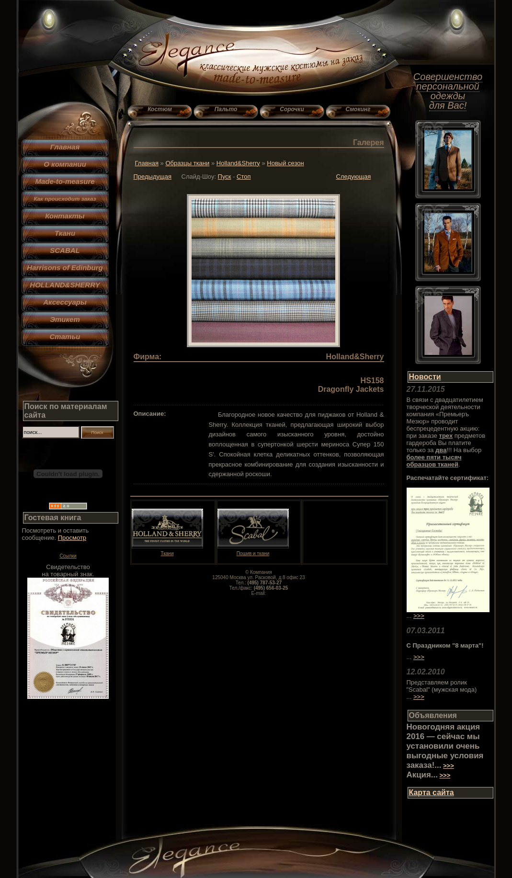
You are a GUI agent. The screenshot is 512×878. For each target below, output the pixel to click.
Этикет (65, 319)
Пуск (224, 176)
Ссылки (67, 556)
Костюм (160, 109)
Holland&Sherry (238, 163)
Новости (425, 377)
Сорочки (292, 109)
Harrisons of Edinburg (64, 267)
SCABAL (65, 250)
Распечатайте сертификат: (448, 477)
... (409, 657)
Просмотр (72, 537)
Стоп (243, 176)
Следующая (353, 176)
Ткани (65, 233)
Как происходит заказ (65, 198)
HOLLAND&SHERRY (65, 285)
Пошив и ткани (253, 551)
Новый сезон (285, 163)
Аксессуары (64, 302)
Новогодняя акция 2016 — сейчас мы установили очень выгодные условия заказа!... (445, 746)
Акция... (422, 774)
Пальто (226, 109)
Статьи (65, 336)
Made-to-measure (64, 181)
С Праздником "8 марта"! (445, 645)
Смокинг (358, 109)
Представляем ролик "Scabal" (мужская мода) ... (442, 689)
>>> (418, 615)
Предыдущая (153, 176)
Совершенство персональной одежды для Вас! (447, 91)
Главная (65, 147)
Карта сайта (431, 792)
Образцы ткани (187, 163)
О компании (65, 164)
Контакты (64, 216)
